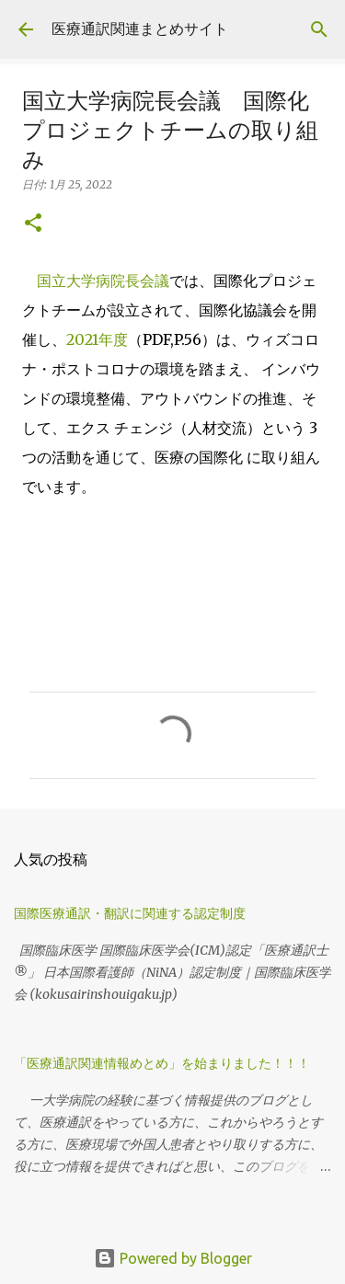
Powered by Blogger (173, 1258)
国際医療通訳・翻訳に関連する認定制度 (130, 913)
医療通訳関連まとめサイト (140, 28)
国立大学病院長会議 (103, 280)
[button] (33, 224)
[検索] (319, 29)
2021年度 (97, 339)
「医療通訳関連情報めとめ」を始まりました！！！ (168, 1063)
